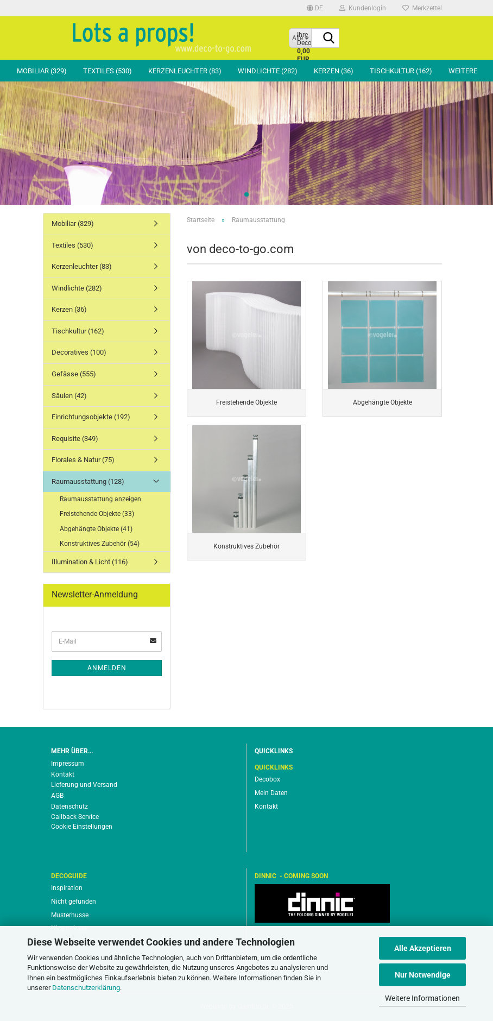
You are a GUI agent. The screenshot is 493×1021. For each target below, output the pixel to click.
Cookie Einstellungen (81, 826)
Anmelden (107, 668)
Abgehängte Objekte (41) (96, 529)
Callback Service (75, 817)
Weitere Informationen (422, 998)
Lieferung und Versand (84, 785)
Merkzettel (422, 8)
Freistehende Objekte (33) (97, 514)
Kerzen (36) (333, 71)
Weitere (462, 71)
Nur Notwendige (423, 974)
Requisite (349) (75, 438)
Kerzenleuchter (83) (185, 71)
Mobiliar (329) (42, 71)
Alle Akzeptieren (422, 948)
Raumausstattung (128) (88, 481)
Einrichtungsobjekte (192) (91, 417)
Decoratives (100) (79, 352)
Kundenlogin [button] (362, 8)
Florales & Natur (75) (83, 460)
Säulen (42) (69, 396)
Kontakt (62, 774)
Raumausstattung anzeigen (100, 499)
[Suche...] (329, 38)
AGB (57, 795)
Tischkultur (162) (401, 71)
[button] (315, 8)
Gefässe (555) (74, 374)
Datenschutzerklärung (86, 988)
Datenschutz (69, 806)
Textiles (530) (107, 71)
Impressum (67, 763)
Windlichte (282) (268, 71)
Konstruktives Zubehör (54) (100, 543)
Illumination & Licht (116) (90, 562)
